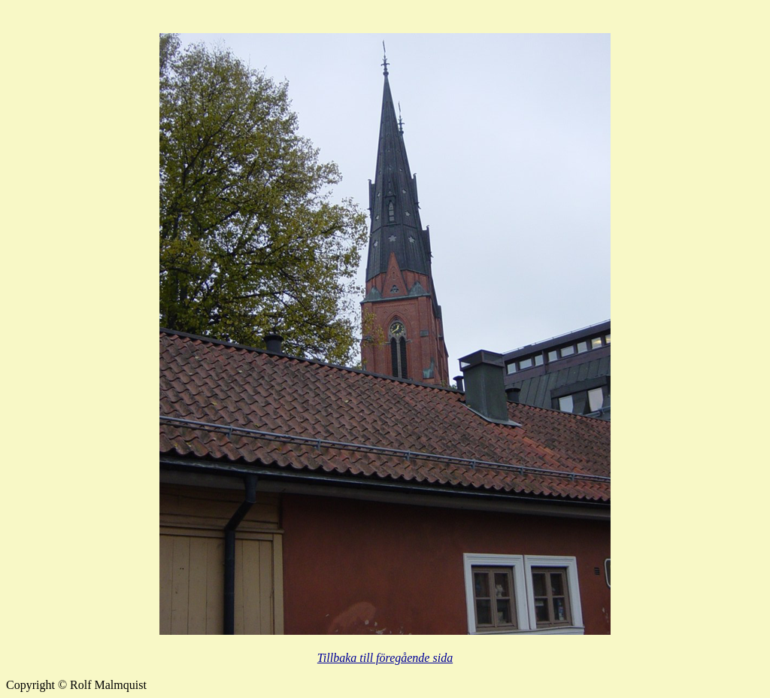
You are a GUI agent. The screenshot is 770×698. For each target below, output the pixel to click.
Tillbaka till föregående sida (385, 657)
